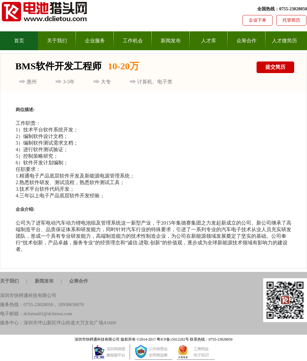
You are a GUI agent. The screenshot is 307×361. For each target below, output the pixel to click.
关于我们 (57, 40)
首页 (19, 40)
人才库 (208, 40)
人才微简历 (284, 40)
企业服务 (95, 40)
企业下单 (257, 20)
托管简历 (291, 20)
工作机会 (133, 40)
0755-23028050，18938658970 (53, 304)
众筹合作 (247, 40)
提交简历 (275, 67)
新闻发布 (171, 40)
